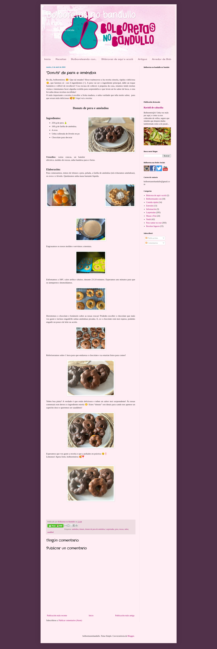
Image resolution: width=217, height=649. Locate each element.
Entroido (149, 206)
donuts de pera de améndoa (95, 529)
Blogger (131, 636)
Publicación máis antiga (124, 616)
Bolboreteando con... (84, 59)
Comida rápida (152, 202)
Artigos (142, 59)
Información (151, 209)
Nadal (148, 219)
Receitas (61, 59)
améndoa (75, 529)
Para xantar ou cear (154, 223)
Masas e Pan (151, 216)
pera (116, 529)
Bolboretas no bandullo (90, 15)
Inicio (47, 59)
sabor (126, 529)
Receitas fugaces (153, 226)
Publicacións (151, 238)
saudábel (50, 532)
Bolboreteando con (153, 199)
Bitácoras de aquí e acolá (117, 59)
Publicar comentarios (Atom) (70, 620)
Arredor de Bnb (161, 59)
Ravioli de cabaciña (153, 107)
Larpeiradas (110, 529)
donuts (81, 529)
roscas (121, 529)
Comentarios (151, 243)
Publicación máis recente (57, 616)
